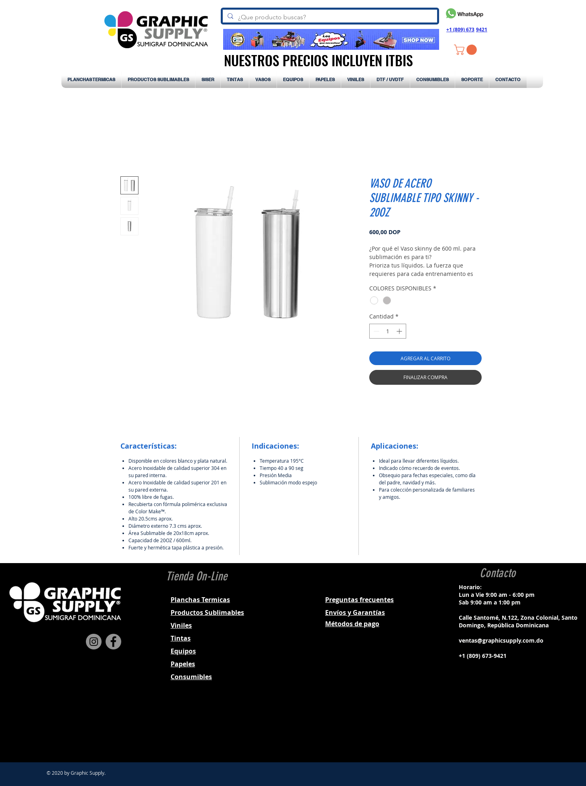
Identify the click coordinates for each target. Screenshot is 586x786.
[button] (466, 50)
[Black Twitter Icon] (507, 727)
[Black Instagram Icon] (496, 727)
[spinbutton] (387, 331)
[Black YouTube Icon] (517, 727)
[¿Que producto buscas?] (329, 17)
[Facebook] (113, 641)
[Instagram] (94, 641)
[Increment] (400, 331)
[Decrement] (375, 331)
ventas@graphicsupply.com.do (501, 640)
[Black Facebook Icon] (486, 727)
